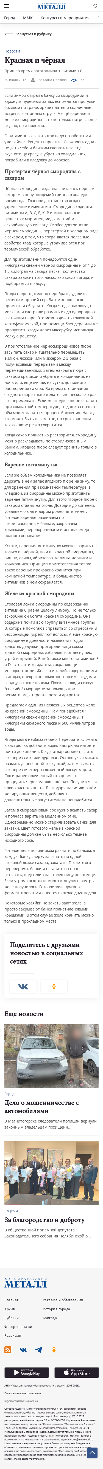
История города (56, 1309)
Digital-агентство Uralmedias (21, 1401)
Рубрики (11, 1318)
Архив (9, 1309)
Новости (12, 51)
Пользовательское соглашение (22, 1393)
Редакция (12, 1335)
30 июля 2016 (15, 80)
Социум (11, 1211)
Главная (11, 1300)
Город (9, 17)
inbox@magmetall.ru (55, 1428)
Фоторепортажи (18, 1326)
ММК (28, 17)
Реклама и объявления (63, 1300)
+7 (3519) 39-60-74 (78, 1428)
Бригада (50, 1318)
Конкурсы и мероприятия (66, 17)
